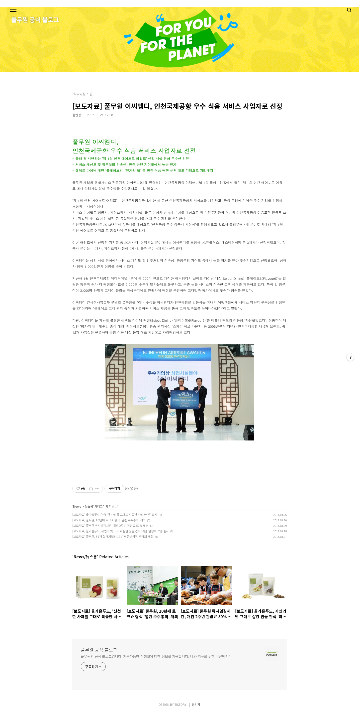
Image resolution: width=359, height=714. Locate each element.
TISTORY (180, 704)
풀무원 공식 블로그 (99, 650)
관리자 (196, 704)
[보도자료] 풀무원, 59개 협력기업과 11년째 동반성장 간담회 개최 (112, 536)
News (77, 506)
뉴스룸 (89, 506)
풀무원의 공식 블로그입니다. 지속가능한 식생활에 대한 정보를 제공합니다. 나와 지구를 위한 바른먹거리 (156, 656)
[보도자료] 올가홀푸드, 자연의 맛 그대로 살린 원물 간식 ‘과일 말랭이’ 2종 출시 (120, 531)
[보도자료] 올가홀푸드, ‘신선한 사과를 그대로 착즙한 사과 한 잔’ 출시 (114, 514)
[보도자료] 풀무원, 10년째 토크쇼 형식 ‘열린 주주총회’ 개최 (109, 520)
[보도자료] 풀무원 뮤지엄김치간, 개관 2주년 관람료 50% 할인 (110, 525)
